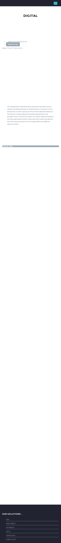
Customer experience (11, 517)
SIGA (7, 431)
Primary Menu (55, 3)
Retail (6, 466)
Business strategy (10, 504)
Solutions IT (8, 507)
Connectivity (8, 511)
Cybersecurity (9, 514)
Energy (6, 476)
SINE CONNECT (11, 435)
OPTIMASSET (10, 439)
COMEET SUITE (11, 451)
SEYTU (8, 443)
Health (6, 473)
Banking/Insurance (10, 486)
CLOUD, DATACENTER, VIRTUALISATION (16, 521)
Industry (7, 480)
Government (8, 483)
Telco (6, 469)
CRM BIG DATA (10, 447)
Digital (6, 501)
